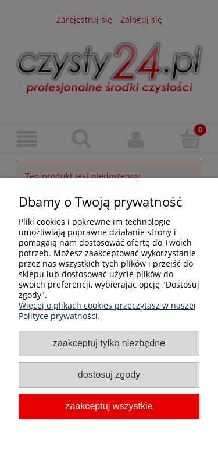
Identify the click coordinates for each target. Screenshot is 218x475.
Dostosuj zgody (109, 374)
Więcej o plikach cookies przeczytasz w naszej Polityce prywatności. (107, 310)
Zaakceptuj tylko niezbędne (109, 343)
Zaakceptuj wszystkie (108, 405)
